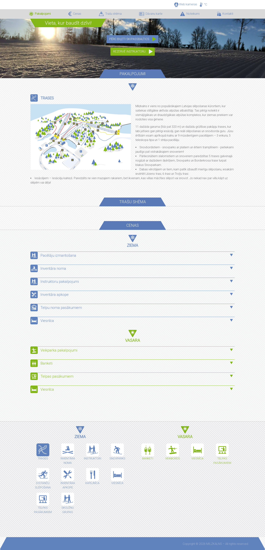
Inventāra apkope (54, 294)
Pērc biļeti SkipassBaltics (129, 39)
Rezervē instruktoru (129, 51)
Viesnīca (47, 320)
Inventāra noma (53, 268)
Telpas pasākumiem (57, 376)
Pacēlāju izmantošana (58, 255)
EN (231, 2)
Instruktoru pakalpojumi (59, 281)
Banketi (46, 363)
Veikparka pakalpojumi (58, 350)
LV (225, 1)
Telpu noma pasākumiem (61, 307)
